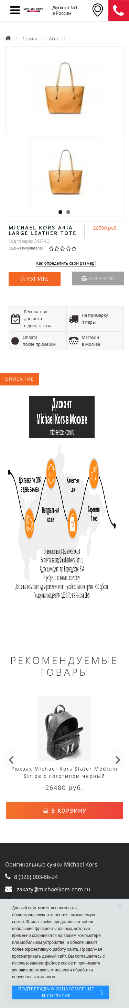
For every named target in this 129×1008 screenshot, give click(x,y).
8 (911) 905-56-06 (118, 10)
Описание (19, 379)
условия (20, 970)
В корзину (98, 278)
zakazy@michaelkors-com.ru (53, 889)
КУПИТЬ (38, 278)
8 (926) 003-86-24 (36, 877)
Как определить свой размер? (66, 263)
